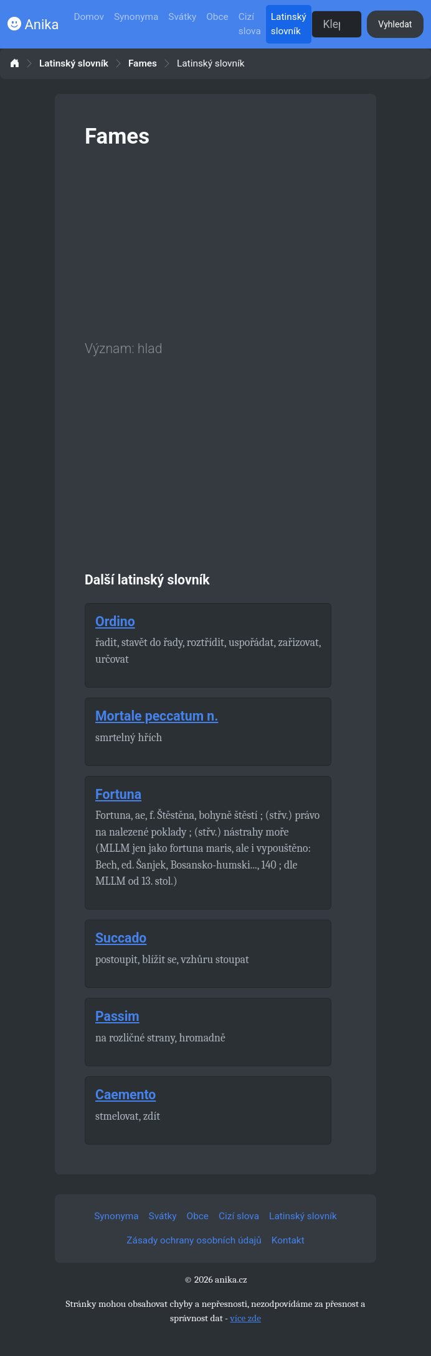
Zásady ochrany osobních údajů (193, 1240)
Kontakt (288, 1240)
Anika (33, 24)
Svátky (182, 16)
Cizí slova (250, 24)
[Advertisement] (215, 242)
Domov (88, 16)
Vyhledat (395, 24)
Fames (142, 63)
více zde (245, 1318)
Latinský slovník (288, 24)
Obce (217, 16)
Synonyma (136, 16)
